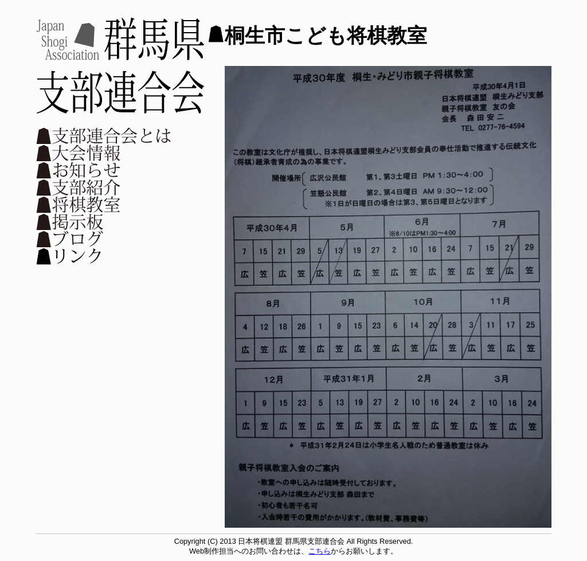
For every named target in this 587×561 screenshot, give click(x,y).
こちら (319, 551)
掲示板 (104, 221)
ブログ (104, 238)
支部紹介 (104, 187)
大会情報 (104, 152)
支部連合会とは (104, 135)
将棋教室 (104, 204)
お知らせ (104, 169)
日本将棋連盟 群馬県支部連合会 (120, 65)
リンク (104, 255)
